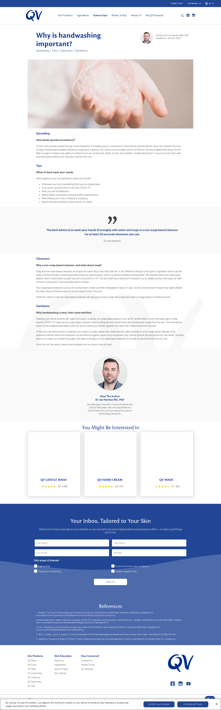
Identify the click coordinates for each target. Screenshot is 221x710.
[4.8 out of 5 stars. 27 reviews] (110, 486)
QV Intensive (34, 677)
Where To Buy (119, 15)
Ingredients (83, 15)
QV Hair (31, 685)
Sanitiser (80, 50)
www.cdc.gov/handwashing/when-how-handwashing (59, 629)
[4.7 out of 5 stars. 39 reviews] (167, 486)
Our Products (65, 15)
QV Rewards (87, 669)
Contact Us (86, 660)
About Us (136, 15)
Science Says (100, 15)
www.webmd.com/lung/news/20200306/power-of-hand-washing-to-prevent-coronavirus (75, 615)
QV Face (32, 664)
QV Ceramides (35, 673)
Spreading (42, 50)
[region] (110, 704)
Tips (54, 50)
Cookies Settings (193, 704)
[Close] (216, 704)
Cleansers (66, 50)
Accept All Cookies (159, 704)
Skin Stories (60, 673)
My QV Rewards (154, 15)
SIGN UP (110, 582)
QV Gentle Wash (79, 287)
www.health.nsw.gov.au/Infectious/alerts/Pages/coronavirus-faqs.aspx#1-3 (74, 622)
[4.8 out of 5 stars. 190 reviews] (54, 486)
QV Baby (32, 669)
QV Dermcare (34, 681)
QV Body (32, 660)
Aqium (94, 344)
